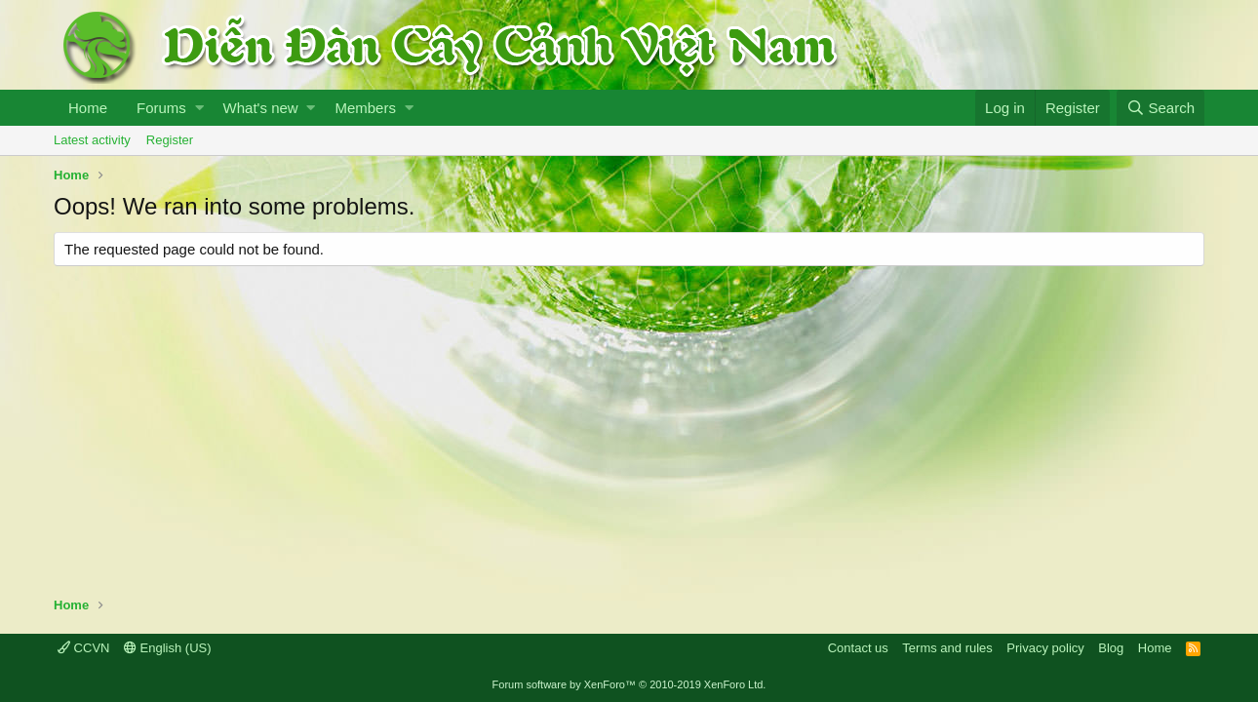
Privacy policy (1044, 648)
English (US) (168, 648)
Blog (1110, 648)
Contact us (858, 648)
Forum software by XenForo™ (629, 684)
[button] (199, 108)
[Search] (1160, 108)
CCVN (83, 648)
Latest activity (92, 140)
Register (169, 140)
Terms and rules (947, 648)
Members (365, 107)
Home (87, 107)
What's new (260, 107)
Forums (161, 107)
